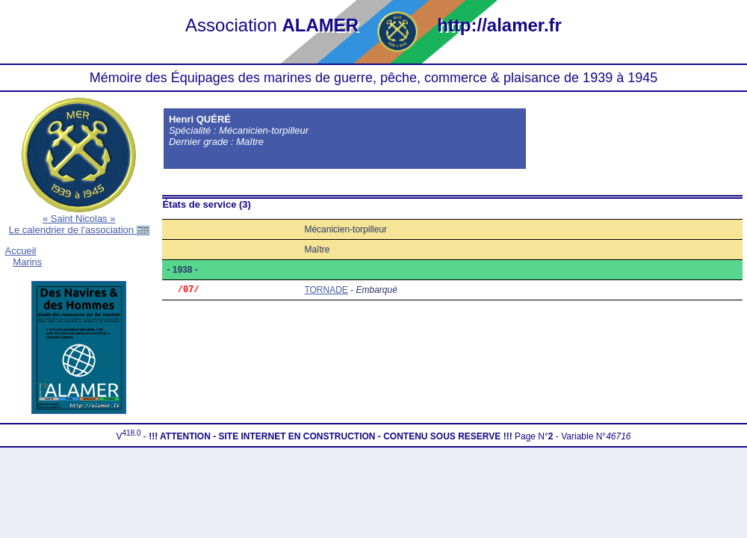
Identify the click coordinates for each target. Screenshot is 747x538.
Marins (27, 262)
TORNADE (325, 290)
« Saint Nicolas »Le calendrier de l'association (79, 224)
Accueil (21, 250)
